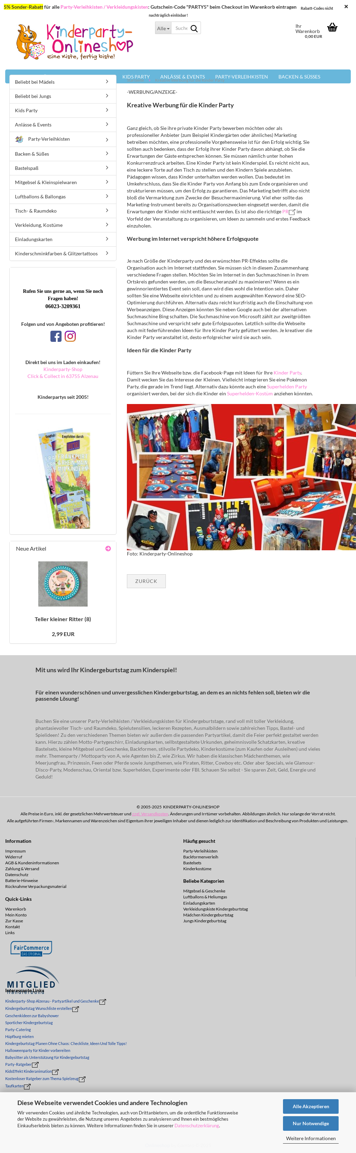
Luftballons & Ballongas (40, 196)
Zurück (146, 581)
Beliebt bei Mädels (35, 82)
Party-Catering (18, 1029)
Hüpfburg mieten (19, 1036)
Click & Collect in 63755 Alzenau (62, 376)
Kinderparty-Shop (62, 369)
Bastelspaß (27, 168)
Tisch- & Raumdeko (36, 211)
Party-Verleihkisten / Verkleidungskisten (104, 7)
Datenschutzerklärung (197, 1125)
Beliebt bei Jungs (33, 96)
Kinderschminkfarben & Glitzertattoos (56, 253)
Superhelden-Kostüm (250, 393)
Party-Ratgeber (18, 1064)
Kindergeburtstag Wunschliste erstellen (38, 1008)
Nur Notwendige (311, 1123)
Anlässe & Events (33, 124)
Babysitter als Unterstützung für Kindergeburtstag (47, 1057)
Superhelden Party (287, 386)
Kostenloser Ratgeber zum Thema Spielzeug (42, 1078)
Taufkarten (14, 1086)
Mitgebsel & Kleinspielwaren (46, 182)
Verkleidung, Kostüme (39, 225)
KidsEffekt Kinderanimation (28, 1071)
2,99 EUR (63, 634)
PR (285, 211)
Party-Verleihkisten (42, 139)
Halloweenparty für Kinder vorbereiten (37, 1050)
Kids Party (26, 110)
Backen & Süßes (32, 154)
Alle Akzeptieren (311, 1106)
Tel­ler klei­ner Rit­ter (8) (63, 619)
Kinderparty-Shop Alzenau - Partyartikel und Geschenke (52, 1001)
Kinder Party (287, 373)
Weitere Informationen (311, 1138)
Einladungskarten (33, 239)
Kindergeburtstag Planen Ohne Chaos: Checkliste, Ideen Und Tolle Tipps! (66, 1043)
